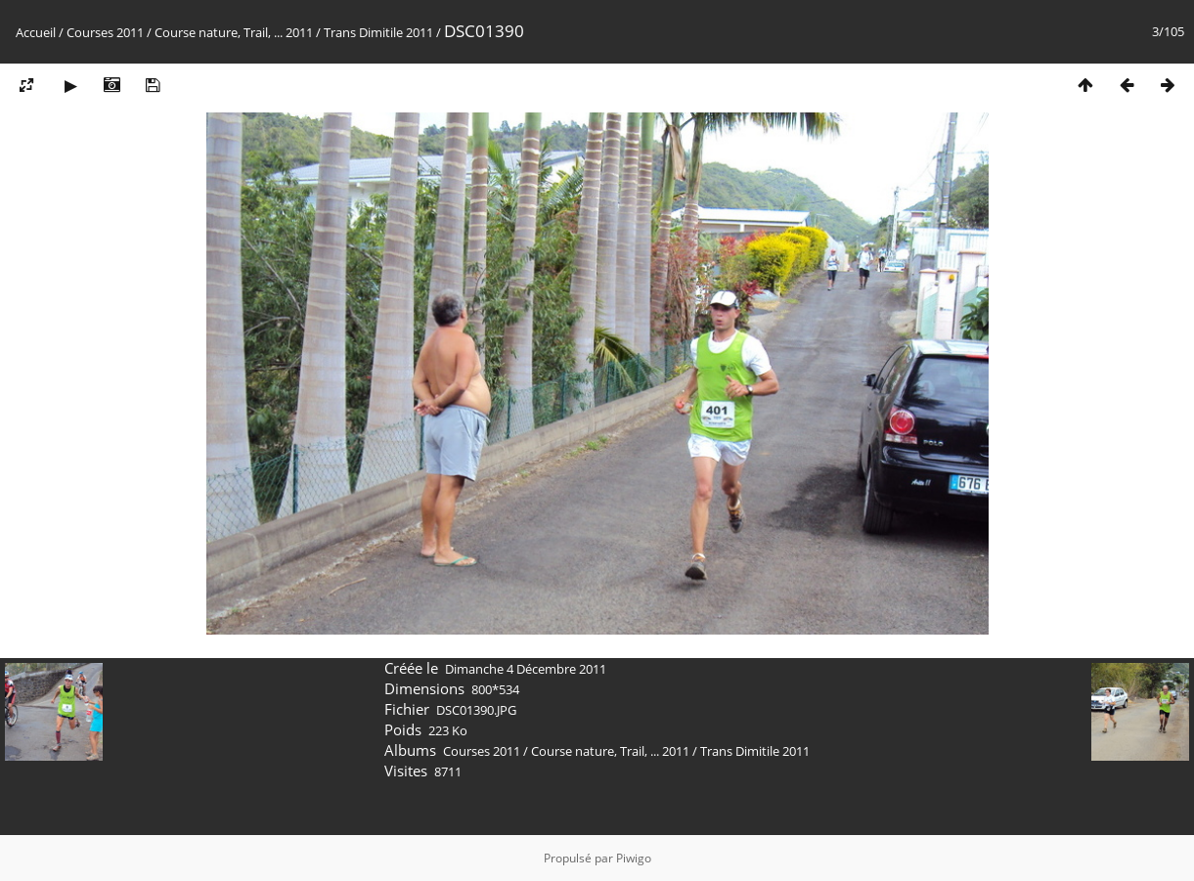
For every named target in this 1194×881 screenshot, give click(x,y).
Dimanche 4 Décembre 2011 (525, 669)
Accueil (36, 32)
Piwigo (633, 858)
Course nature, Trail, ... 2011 (234, 32)
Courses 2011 (105, 32)
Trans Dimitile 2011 (378, 32)
